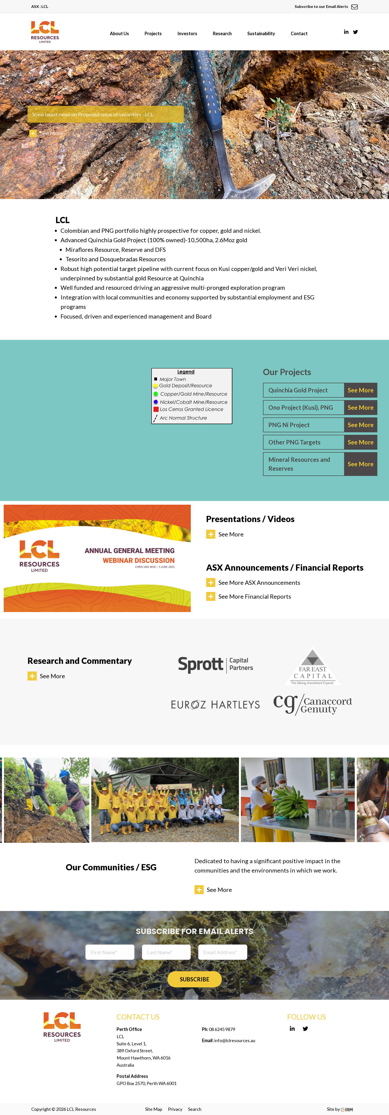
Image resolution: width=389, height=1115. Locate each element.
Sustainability (261, 33)
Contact (299, 33)
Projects (153, 33)
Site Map (153, 1109)
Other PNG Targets (294, 442)
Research (222, 33)
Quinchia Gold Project (298, 390)
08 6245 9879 (221, 1029)
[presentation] (292, 953)
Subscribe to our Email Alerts (326, 6)
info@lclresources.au (234, 1040)
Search (194, 1109)
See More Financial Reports (255, 596)
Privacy (175, 1109)
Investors (187, 33)
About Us (119, 33)
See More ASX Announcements (259, 582)
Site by (340, 1109)
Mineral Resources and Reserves (299, 464)
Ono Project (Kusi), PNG (300, 407)
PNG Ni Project (289, 424)
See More (231, 534)
